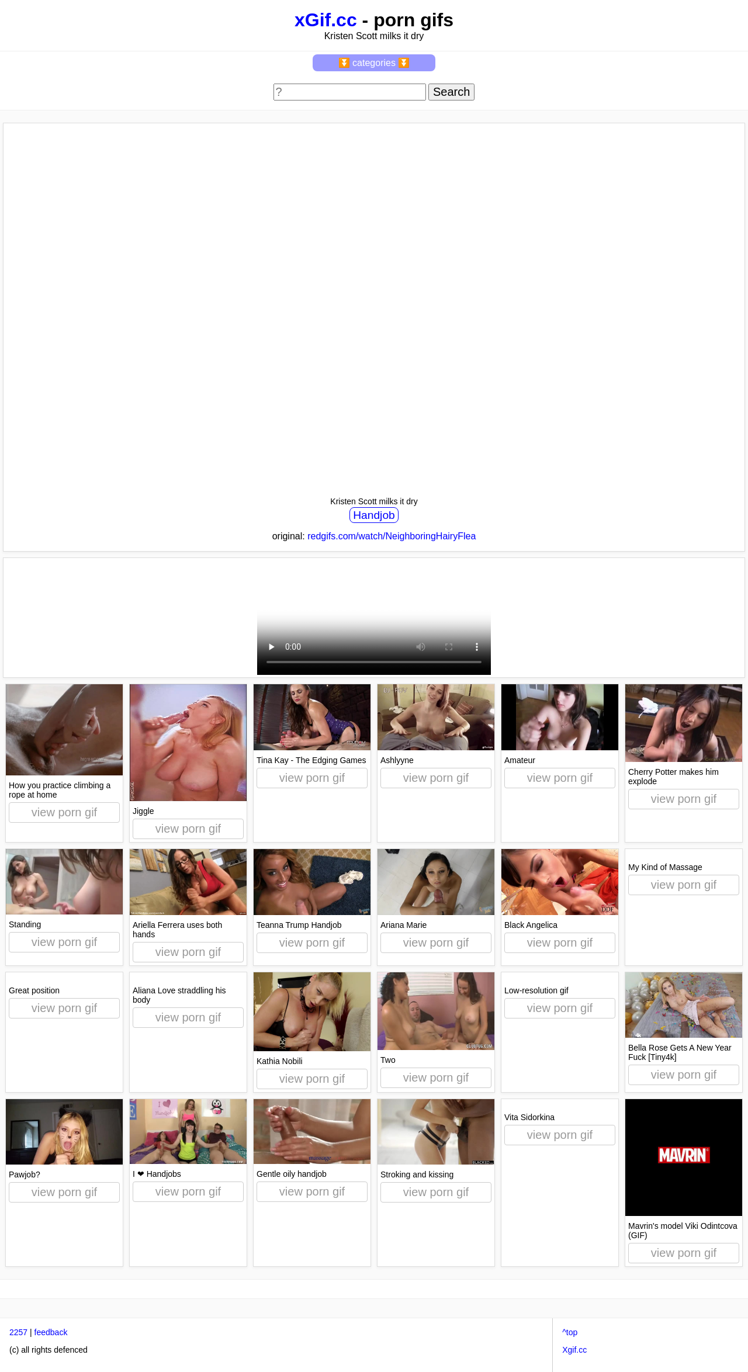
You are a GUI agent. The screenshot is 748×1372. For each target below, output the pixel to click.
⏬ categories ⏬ (374, 63)
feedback (51, 1332)
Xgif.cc (574, 1349)
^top (569, 1332)
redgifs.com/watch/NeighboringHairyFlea (391, 536)
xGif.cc (326, 19)
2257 (18, 1332)
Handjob (373, 515)
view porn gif (64, 812)
